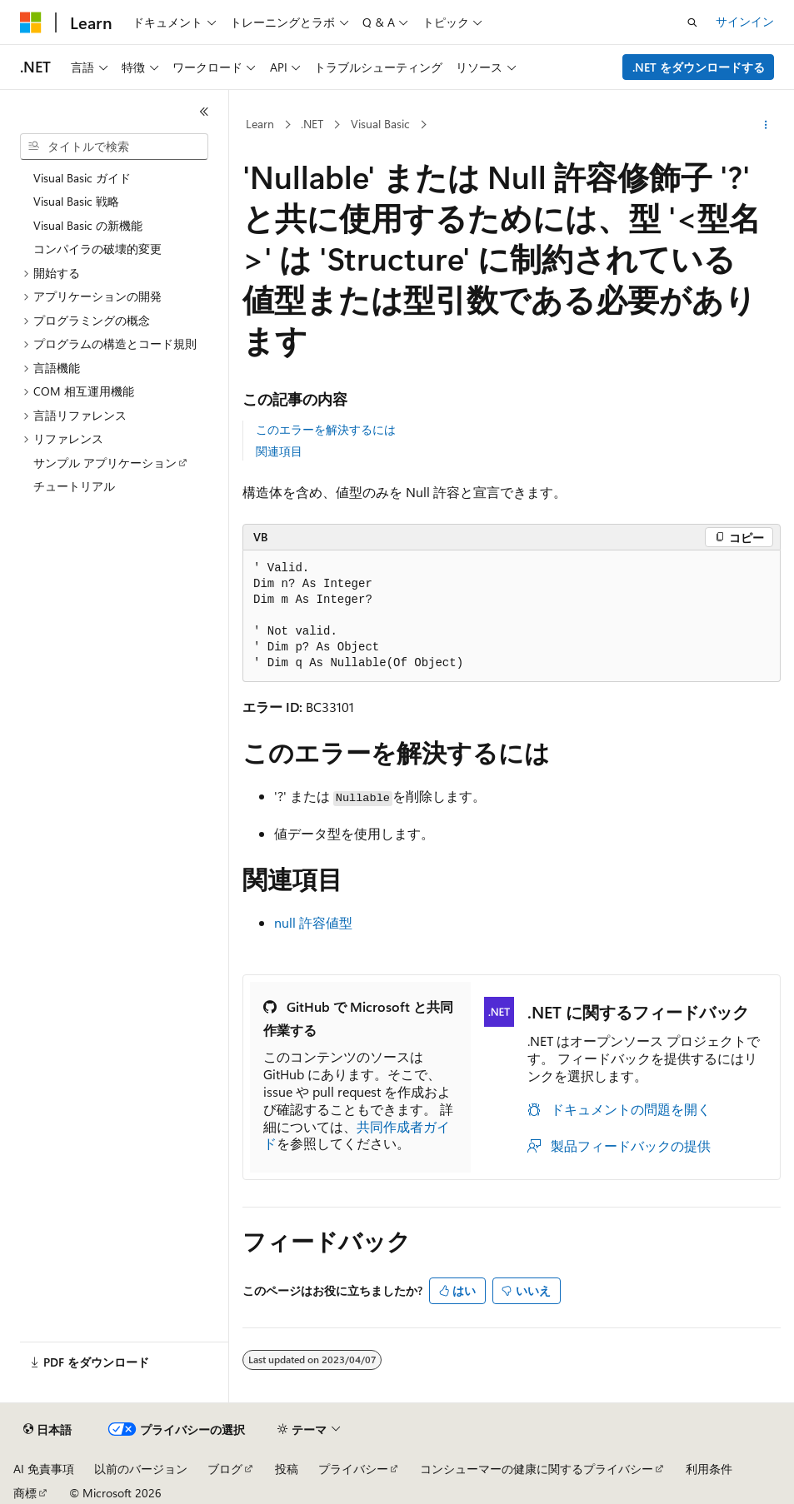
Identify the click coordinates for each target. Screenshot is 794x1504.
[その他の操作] (766, 125)
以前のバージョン (140, 1469)
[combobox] (114, 146)
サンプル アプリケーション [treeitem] (105, 463)
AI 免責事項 (43, 1469)
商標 (25, 1493)
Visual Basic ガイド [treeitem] (82, 178)
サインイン (745, 21)
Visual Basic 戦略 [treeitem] (76, 201)
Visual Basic (380, 124)
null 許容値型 (313, 922)
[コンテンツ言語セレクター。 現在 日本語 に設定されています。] (47, 1430)
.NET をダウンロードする (698, 67)
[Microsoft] (31, 22)
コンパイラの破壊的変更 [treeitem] (97, 248)
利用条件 (709, 1469)
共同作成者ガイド (356, 1135)
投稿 (286, 1469)
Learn (260, 124)
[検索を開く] (692, 22)
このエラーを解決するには (326, 429)
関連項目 (279, 451)
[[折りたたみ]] (204, 112)
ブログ (224, 1469)
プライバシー (353, 1469)
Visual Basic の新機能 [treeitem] (87, 225)
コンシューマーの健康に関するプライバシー (536, 1469)
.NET (312, 124)
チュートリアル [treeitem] (74, 486)
